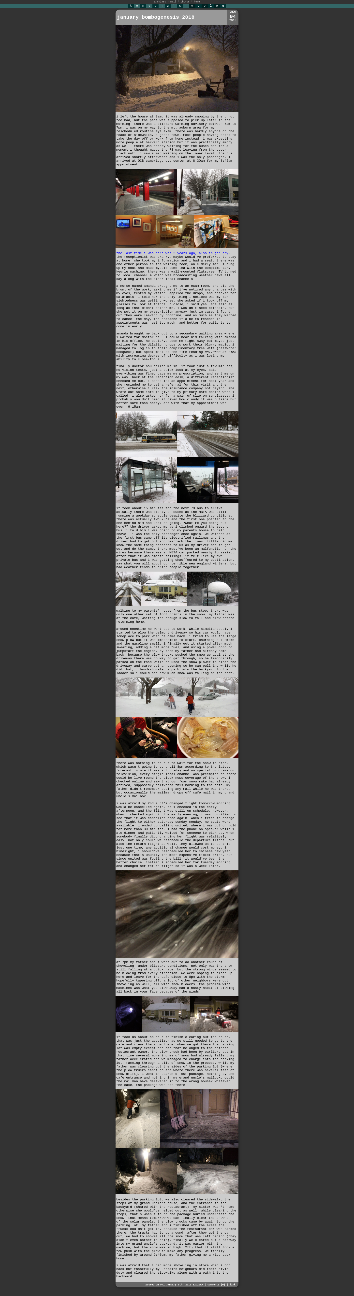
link (233, 1284)
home (197, 1)
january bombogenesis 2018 (155, 17)
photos (185, 1)
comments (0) (216, 1284)
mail (173, 1)
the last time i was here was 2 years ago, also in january (172, 253)
